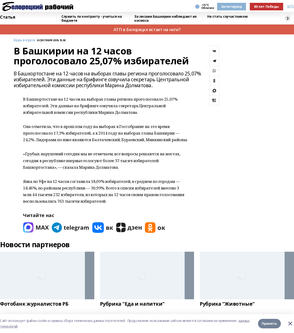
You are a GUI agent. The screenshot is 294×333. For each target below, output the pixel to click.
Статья (7, 17)
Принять (269, 323)
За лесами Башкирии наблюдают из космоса (165, 18)
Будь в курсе (24, 40)
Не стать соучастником (227, 17)
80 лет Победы (266, 6)
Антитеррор (231, 6)
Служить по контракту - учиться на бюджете (91, 18)
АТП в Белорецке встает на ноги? (147, 29)
